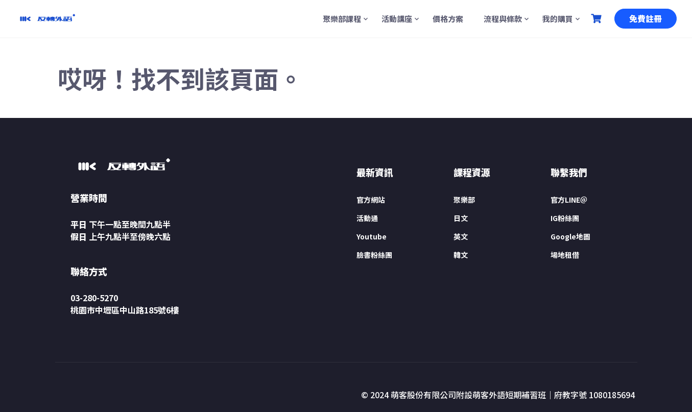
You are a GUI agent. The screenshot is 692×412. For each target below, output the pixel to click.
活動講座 (396, 18)
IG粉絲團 (565, 218)
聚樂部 (464, 200)
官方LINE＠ (569, 200)
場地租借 (565, 255)
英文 (461, 236)
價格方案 (448, 18)
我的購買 (557, 18)
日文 (461, 218)
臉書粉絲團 (374, 255)
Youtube (371, 236)
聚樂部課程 (342, 18)
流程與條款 (503, 18)
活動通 (367, 218)
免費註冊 (645, 18)
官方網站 (370, 200)
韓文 (461, 255)
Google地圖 (570, 236)
